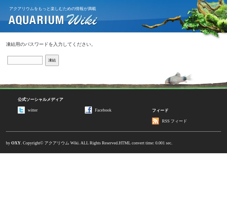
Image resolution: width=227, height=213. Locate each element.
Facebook (98, 110)
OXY (16, 143)
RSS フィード (169, 121)
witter (28, 110)
